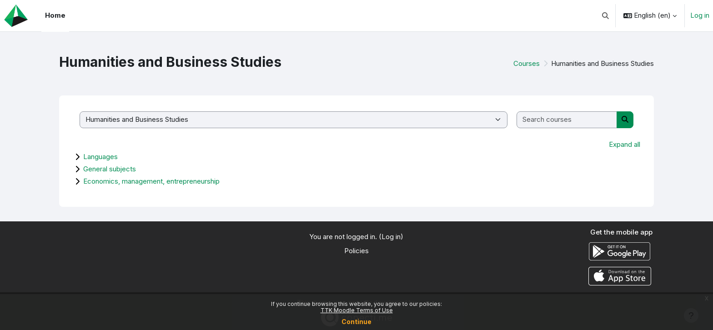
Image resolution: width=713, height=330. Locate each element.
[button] (606, 15)
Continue (356, 321)
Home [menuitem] (55, 15)
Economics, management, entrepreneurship (151, 181)
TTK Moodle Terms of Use (357, 310)
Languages (100, 156)
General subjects (109, 169)
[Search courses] (567, 119)
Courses (526, 63)
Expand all (624, 144)
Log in (699, 15)
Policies (356, 250)
